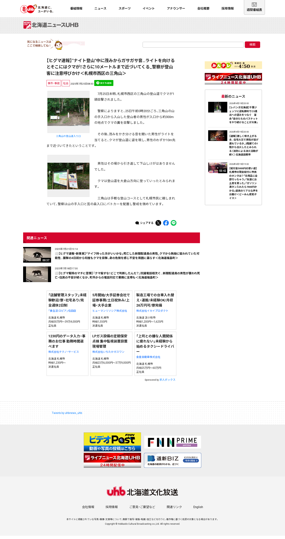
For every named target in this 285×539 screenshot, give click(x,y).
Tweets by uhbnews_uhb (67, 416)
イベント (149, 8)
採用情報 (228, 8)
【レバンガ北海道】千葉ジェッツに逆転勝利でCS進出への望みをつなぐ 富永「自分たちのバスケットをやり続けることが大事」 (243, 118)
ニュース (100, 8)
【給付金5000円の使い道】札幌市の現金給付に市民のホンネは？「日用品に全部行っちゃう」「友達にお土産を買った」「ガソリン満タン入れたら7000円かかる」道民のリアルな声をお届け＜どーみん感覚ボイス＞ (243, 186)
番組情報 (76, 8)
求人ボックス (167, 382)
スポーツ (125, 8)
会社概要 (203, 8)
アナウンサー (176, 8)
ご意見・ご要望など (142, 510)
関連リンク (174, 510)
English (198, 510)
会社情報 (88, 510)
